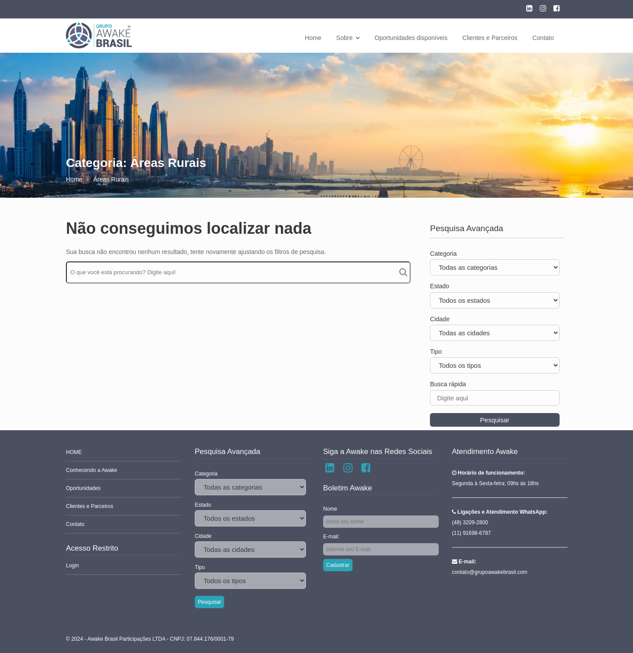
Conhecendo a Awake (92, 471)
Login (73, 565)
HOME (74, 453)
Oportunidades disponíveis (411, 37)
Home (313, 37)
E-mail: (332, 536)
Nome (331, 509)
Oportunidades (84, 489)
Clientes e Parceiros (489, 37)
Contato (543, 37)
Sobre (344, 37)
